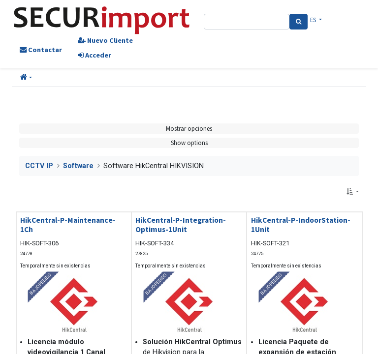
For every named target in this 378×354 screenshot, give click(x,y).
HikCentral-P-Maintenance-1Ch (68, 224)
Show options (189, 143)
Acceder (94, 55)
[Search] (298, 22)
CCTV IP (39, 166)
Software (78, 166)
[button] (26, 77)
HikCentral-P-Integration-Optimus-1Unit (180, 224)
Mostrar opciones (189, 128)
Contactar (41, 49)
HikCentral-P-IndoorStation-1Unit (300, 224)
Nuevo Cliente (105, 40)
